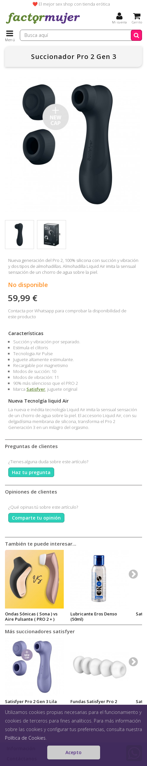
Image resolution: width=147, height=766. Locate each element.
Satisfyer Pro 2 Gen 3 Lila (31, 701)
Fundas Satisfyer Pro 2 (93, 701)
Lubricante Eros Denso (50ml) (93, 616)
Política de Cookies (25, 738)
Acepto (73, 752)
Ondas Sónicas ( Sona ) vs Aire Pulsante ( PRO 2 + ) (31, 616)
